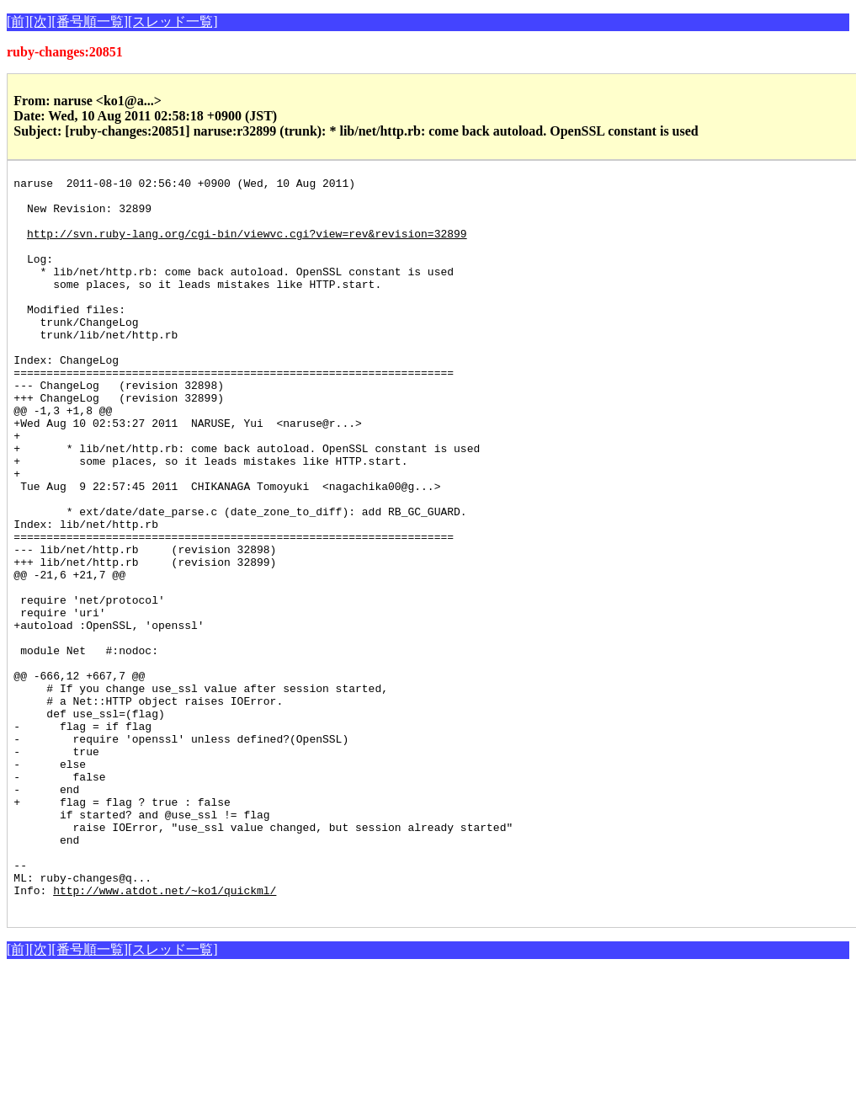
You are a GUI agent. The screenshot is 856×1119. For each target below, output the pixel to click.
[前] (18, 21)
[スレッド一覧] (173, 21)
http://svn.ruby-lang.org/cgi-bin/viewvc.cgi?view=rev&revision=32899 (247, 245)
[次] (40, 21)
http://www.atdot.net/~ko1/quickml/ (164, 1034)
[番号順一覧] (89, 21)
